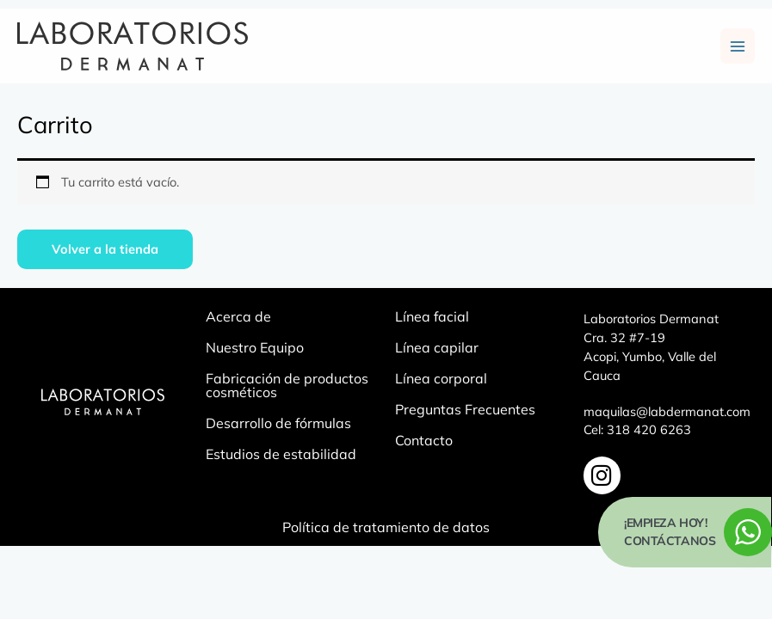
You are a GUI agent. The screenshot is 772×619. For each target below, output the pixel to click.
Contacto (424, 442)
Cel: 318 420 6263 (637, 432)
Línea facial (432, 319)
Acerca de (238, 319)
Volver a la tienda (105, 250)
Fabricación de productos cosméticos (287, 387)
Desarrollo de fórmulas (278, 425)
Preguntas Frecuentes (465, 411)
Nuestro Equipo (255, 350)
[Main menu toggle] (737, 47)
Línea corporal (441, 380)
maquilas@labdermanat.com (667, 413)
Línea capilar (437, 350)
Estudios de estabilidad (281, 456)
